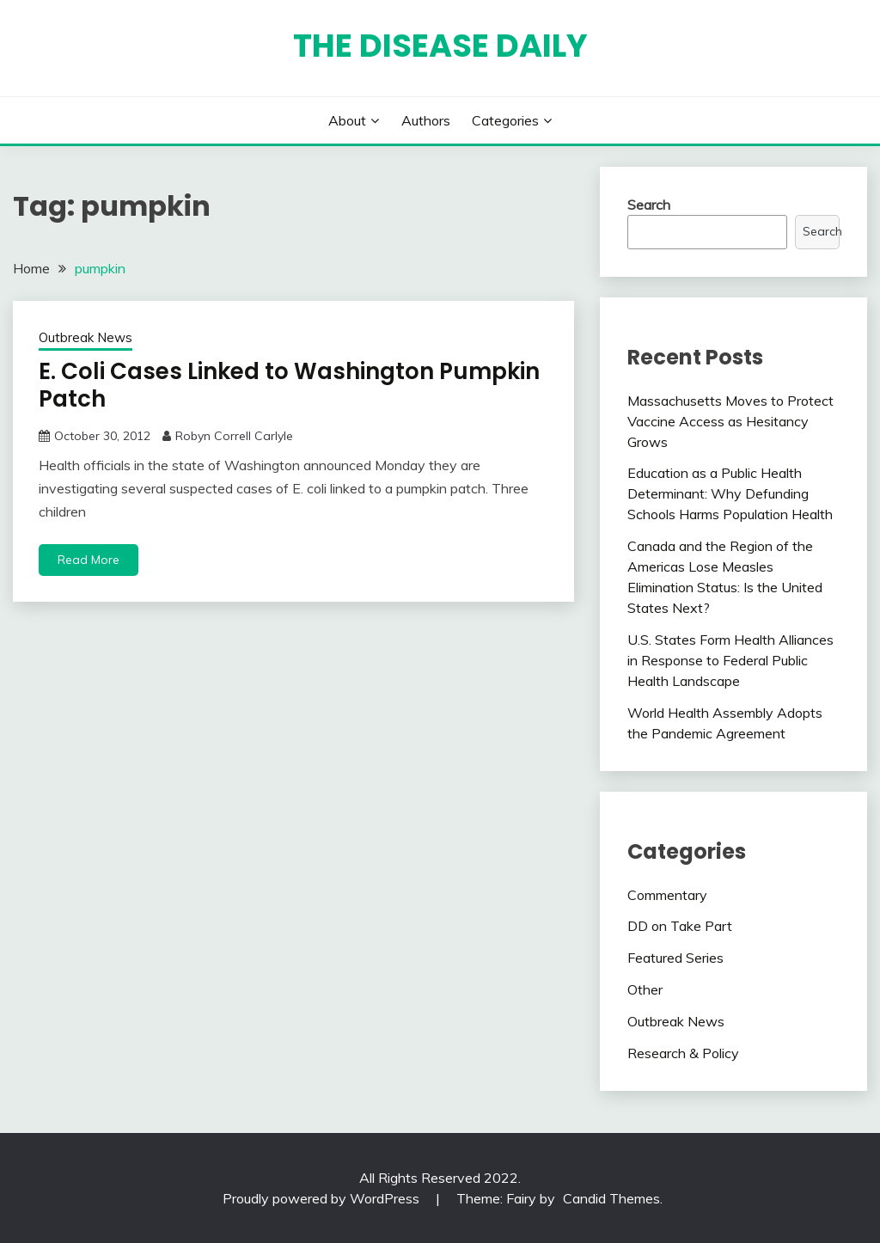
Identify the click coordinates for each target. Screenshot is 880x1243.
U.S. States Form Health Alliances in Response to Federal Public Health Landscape (730, 660)
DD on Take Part (679, 925)
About (347, 120)
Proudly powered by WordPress (323, 1198)
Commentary (667, 894)
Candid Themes (611, 1198)
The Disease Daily (440, 45)
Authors (425, 120)
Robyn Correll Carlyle (234, 436)
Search (648, 204)
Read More (88, 559)
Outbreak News (85, 337)
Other (645, 989)
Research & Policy (683, 1053)
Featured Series (675, 957)
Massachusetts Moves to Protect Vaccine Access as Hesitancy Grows (730, 421)
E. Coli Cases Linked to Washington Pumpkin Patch (289, 385)
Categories (505, 120)
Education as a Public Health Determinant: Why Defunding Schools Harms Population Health (730, 493)
